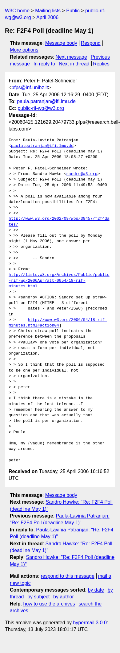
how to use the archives (49, 603)
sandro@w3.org (81, 174)
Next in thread (74, 63)
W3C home (17, 10)
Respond (91, 43)
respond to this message (67, 576)
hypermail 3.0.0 (89, 622)
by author (63, 596)
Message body (61, 43)
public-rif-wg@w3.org (41, 108)
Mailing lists (48, 10)
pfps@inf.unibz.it (29, 87)
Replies (101, 63)
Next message (71, 57)
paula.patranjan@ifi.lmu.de (46, 101)
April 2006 (47, 17)
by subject (38, 596)
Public (73, 10)
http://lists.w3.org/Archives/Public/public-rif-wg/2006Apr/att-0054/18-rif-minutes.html (59, 280)
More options (24, 49)
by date (96, 590)
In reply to (44, 63)
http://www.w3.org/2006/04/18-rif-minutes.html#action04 (58, 322)
